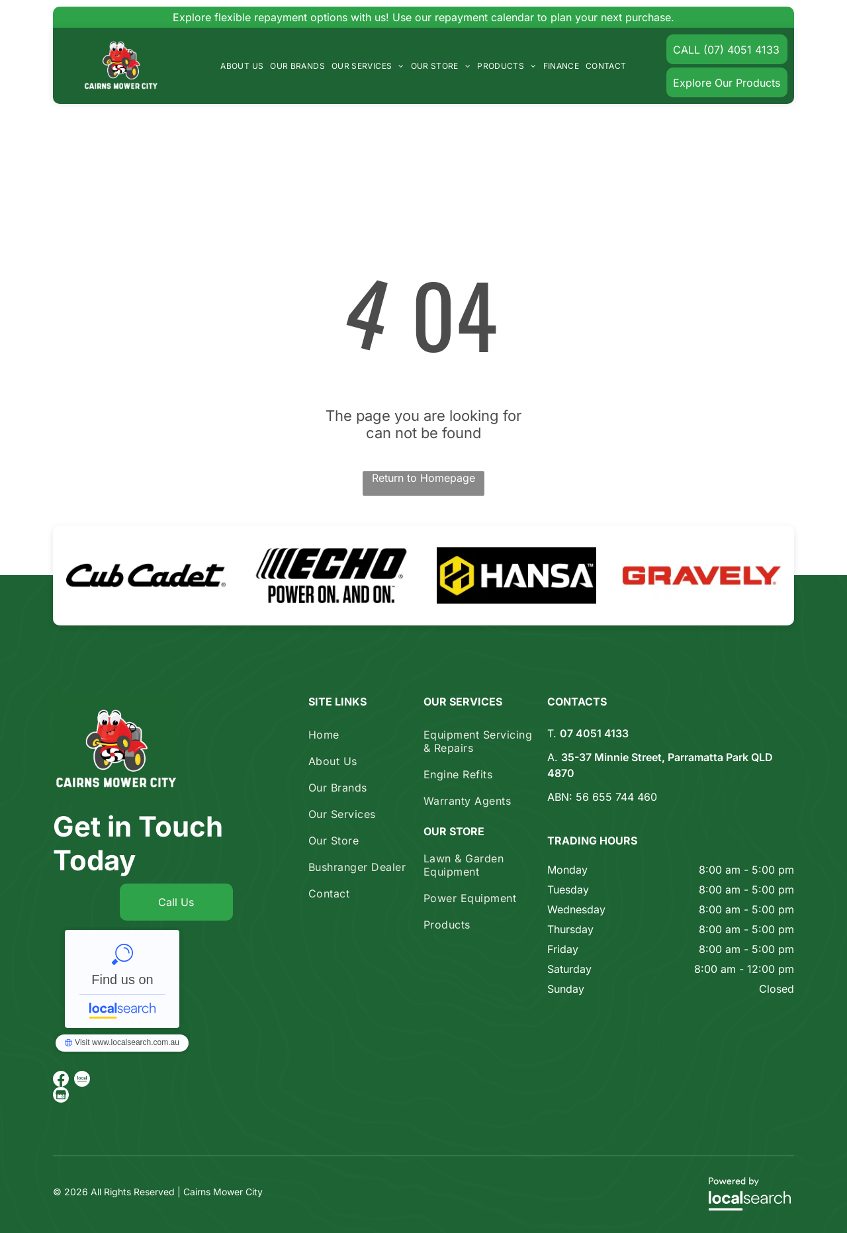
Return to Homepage (423, 477)
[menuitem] (242, 66)
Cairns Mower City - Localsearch (122, 979)
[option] (146, 575)
